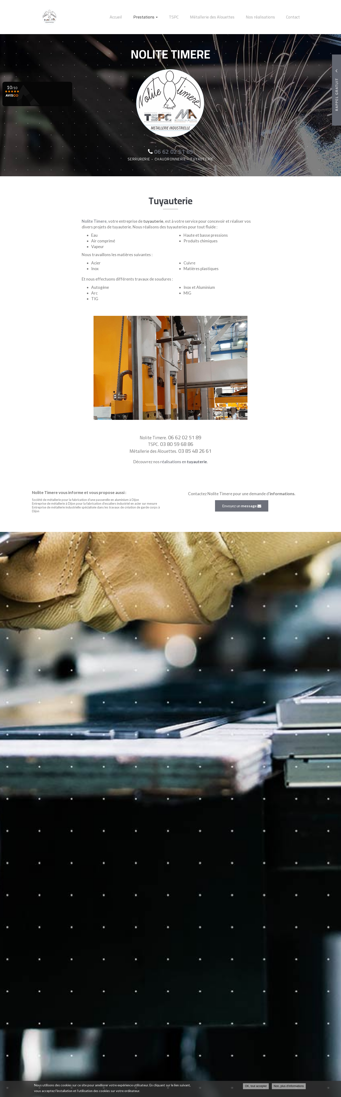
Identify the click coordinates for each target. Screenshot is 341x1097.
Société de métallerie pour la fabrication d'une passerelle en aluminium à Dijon (85, 500)
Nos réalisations (264, 17)
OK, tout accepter (256, 1086)
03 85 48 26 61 (194, 451)
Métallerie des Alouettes (219, 17)
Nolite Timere (94, 221)
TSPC (184, 17)
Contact (294, 17)
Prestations (159, 17)
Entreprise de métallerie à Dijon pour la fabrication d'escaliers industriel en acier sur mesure (94, 503)
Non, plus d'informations (289, 1086)
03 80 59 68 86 (176, 444)
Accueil (132, 17)
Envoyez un (241, 505)
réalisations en (183, 461)
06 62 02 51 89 (184, 437)
